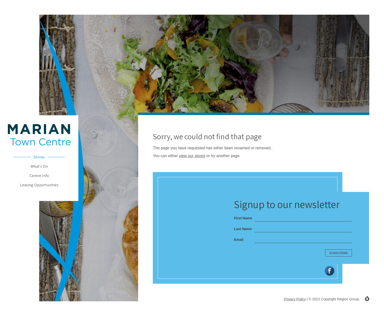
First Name (243, 218)
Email (238, 240)
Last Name (243, 229)
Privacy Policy (295, 299)
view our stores (192, 156)
